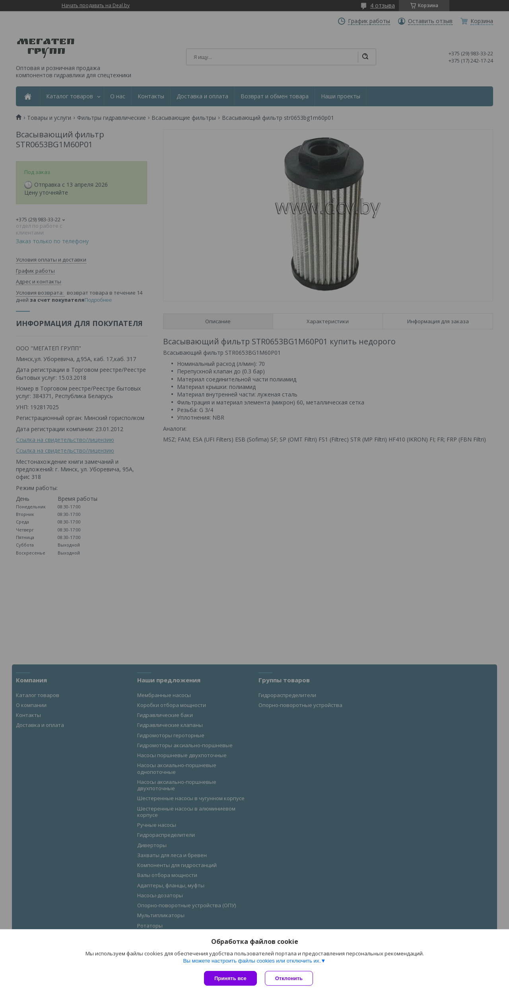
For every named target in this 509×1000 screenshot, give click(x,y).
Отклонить (289, 978)
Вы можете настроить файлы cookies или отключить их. (252, 961)
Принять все (230, 978)
